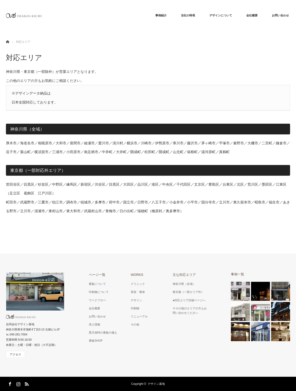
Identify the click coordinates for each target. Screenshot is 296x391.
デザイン (136, 300)
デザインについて (220, 15)
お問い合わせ (280, 15)
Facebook (9, 383)
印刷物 (135, 308)
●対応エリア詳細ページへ (189, 300)
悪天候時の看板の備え (103, 332)
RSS (26, 383)
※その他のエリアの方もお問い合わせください (190, 311)
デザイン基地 (156, 384)
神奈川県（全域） (184, 284)
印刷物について (99, 292)
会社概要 (252, 15)
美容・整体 (138, 292)
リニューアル (139, 316)
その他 (135, 324)
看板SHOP (96, 340)
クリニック (138, 284)
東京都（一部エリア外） (188, 292)
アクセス (15, 354)
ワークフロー (97, 300)
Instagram (17, 383)
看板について (97, 284)
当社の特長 (188, 15)
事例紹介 (161, 15)
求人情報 (94, 324)
